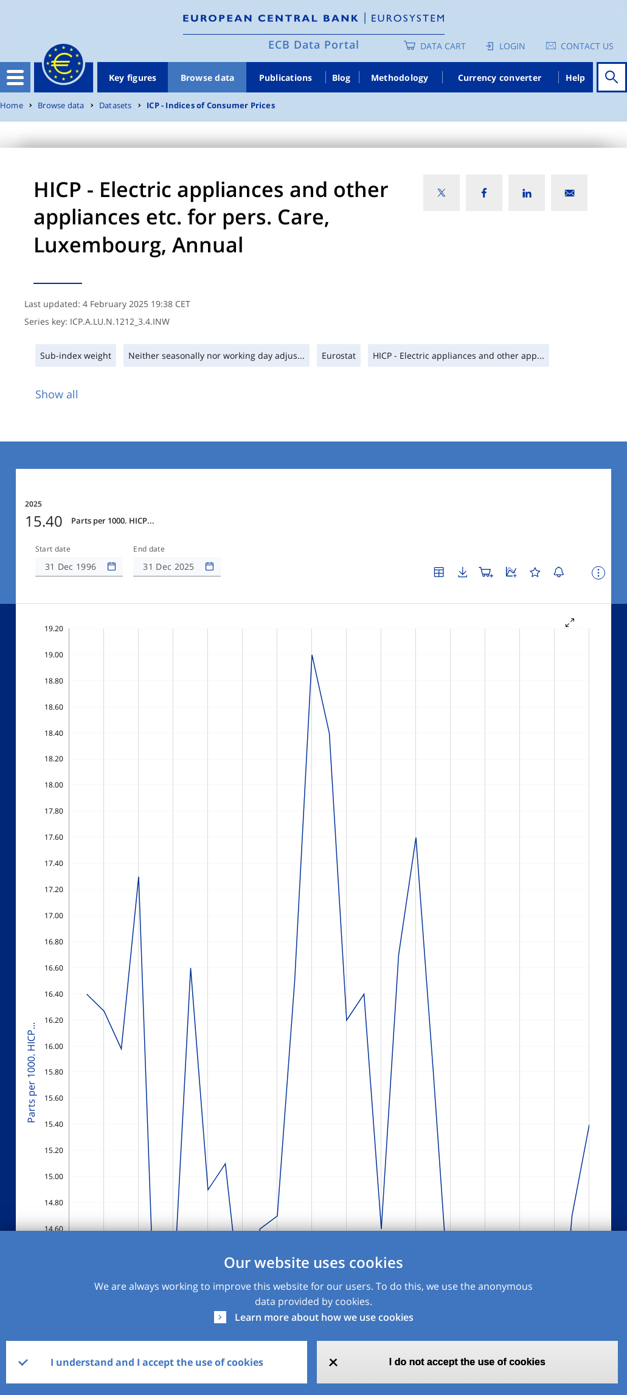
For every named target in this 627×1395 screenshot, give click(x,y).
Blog (341, 77)
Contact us (587, 46)
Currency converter (500, 77)
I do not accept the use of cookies (467, 1362)
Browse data (208, 77)
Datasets (115, 105)
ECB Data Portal (313, 44)
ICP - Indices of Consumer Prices (211, 105)
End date (149, 549)
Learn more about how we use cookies (324, 1317)
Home (11, 105)
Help (576, 77)
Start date (53, 549)
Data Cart (443, 46)
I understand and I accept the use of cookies (156, 1362)
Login (512, 46)
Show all (56, 394)
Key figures (133, 77)
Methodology (400, 77)
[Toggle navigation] (15, 77)
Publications (286, 77)
